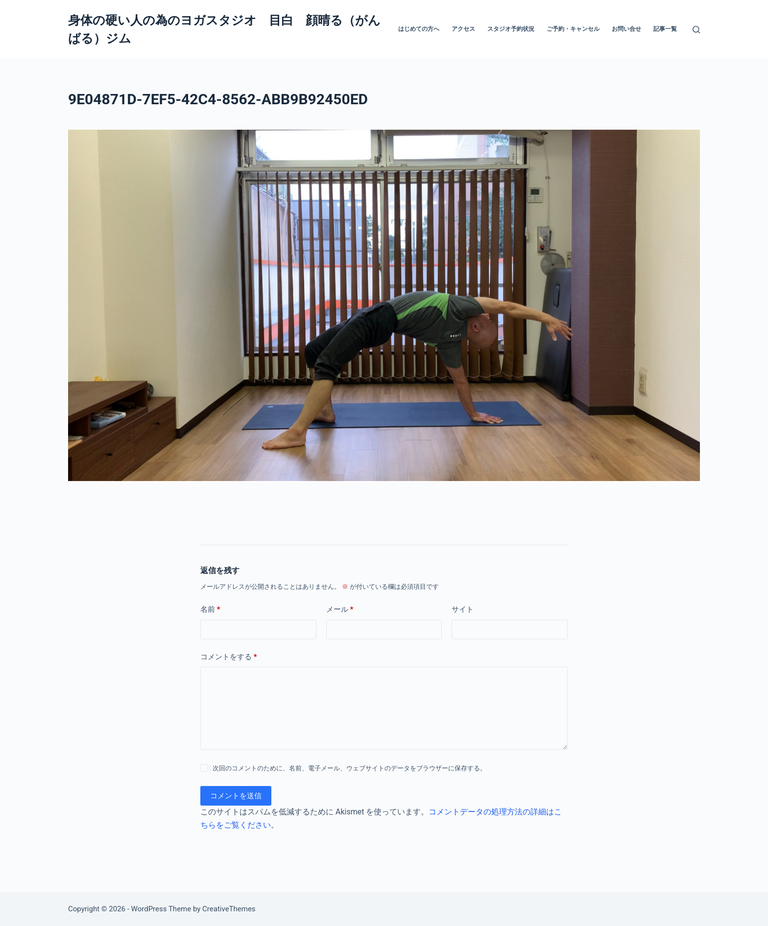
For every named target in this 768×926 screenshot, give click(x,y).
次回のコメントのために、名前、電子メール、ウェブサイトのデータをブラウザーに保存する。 (349, 768)
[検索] (696, 29)
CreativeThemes (229, 908)
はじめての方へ (418, 28)
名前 (210, 609)
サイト (463, 609)
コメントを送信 (236, 795)
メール (340, 609)
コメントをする (228, 657)
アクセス (463, 28)
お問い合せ (626, 28)
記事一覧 (665, 28)
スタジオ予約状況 (510, 28)
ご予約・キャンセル (573, 28)
